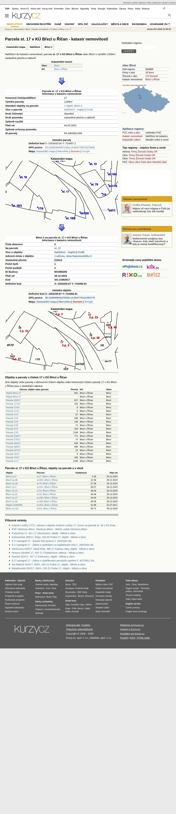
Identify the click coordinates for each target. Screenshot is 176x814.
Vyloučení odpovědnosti (79, 629)
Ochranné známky (162, 24)
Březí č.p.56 (11, 501)
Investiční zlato (77, 604)
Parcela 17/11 (12, 411)
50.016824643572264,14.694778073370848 (70, 147)
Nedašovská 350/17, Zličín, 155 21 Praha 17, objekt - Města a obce (49, 568)
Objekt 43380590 (14, 505)
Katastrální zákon (131, 139)
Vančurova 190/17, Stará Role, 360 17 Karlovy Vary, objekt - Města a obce (53, 548)
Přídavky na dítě (12, 592)
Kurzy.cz (8, 29)
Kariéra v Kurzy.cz (130, 629)
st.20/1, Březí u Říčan (47, 505)
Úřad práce (40, 597)
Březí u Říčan (61, 69)
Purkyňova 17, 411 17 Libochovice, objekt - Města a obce (44, 533)
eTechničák (138, 591)
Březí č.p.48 (11, 480)
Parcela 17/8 (12, 432)
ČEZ (74, 584)
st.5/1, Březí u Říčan (46, 508)
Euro (48, 588)
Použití (124, 637)
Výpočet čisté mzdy (13, 584)
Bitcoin (75, 9)
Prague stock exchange (136, 611)
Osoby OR (151, 151)
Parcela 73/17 (12, 457)
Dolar (53, 588)
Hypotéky (84, 9)
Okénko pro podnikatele (137, 229)
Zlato (67, 9)
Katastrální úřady (103, 592)
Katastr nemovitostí (132, 136)
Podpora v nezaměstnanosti (47, 609)
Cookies (85, 625)
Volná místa (47, 593)
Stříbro (88, 604)
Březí (56, 65)
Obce (131, 162)
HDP (79, 592)
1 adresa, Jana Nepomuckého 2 (73, 256)
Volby (128, 599)
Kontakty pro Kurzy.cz (132, 633)
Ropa (67, 608)
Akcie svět (36, 9)
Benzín (81, 608)
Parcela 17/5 (12, 421)
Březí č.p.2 (11, 476)
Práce (130, 9)
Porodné (52, 605)
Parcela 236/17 (13, 436)
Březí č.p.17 (11, 497)
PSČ (111, 584)
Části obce (146, 162)
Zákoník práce (102, 604)
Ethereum (89, 596)
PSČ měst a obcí (131, 132)
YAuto (149, 3)
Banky (38, 580)
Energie (101, 9)
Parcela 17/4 (12, 418)
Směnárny (39, 588)
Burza (68, 584)
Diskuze (146, 9)
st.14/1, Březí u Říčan (47, 487)
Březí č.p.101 (12, 508)
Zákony (122, 9)
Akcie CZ (24, 9)
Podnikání (100, 580)
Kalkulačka (112, 9)
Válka (137, 9)
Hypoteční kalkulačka (14, 607)
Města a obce (120, 24)
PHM (74, 608)
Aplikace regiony (133, 128)
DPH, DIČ (83, 24)
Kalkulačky (100, 24)
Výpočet (21, 580)
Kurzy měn (47, 9)
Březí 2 (48, 47)
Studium (172, 3)
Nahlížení (35, 47)
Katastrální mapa (15, 47)
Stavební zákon (102, 607)
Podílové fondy (81, 588)
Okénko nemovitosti (135, 199)
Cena (134, 584)
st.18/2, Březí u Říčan (47, 480)
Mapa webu (137, 599)
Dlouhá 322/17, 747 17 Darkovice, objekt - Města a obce (43, 556)
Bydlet (165, 3)
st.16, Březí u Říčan (46, 494)
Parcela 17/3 (12, 414)
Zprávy (15, 9)
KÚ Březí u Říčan (57, 29)
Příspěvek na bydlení (14, 596)
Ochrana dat (73, 625)
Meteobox (157, 3)
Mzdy (84, 592)
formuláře (105, 611)
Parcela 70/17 (12, 454)
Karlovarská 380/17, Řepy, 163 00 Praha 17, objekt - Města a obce (49, 537)
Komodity (58, 9)
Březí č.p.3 (11, 487)
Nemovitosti (19, 29)
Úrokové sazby (41, 584)
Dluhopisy (69, 588)
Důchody (39, 613)
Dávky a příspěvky (44, 601)
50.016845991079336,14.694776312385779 (70, 297)
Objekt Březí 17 (13, 393)
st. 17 (57, 248)
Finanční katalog (133, 595)
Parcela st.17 (12, 461)
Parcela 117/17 (13, 403)
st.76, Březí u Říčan (46, 483)
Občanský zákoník (104, 600)
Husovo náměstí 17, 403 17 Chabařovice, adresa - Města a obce (48, 552)
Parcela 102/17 (13, 400)
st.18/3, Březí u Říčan (47, 497)
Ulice (137, 162)
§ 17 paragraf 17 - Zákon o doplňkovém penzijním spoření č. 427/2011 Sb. (53, 560)
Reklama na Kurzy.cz (132, 625)
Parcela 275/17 (13, 439)
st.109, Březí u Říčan (47, 501)
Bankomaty (48, 580)
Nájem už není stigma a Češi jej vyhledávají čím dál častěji (151, 210)
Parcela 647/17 (13, 450)
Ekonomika (139, 24)
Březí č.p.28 (11, 483)
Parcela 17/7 (12, 428)
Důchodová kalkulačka (15, 588)
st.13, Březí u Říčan (46, 490)
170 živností (151, 76)
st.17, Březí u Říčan (46, 476)
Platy (54, 597)
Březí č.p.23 (11, 490)
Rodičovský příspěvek (15, 600)
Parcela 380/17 (13, 446)
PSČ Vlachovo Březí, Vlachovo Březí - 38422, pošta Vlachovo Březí (49, 529)
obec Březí (129, 65)
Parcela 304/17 (13, 443)
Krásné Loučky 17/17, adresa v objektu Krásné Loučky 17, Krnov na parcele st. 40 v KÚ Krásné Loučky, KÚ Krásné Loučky (65, 525)
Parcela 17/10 (12, 407)
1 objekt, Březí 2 (73, 105)
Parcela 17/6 (12, 425)
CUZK (89, 109)
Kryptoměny (70, 596)
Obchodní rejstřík (130, 3)
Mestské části (159, 162)
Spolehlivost (143, 584)
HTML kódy (143, 637)
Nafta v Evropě (72, 611)
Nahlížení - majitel (74, 109)
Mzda (48, 597)
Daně (58, 24)
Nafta (87, 608)
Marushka (63, 151)
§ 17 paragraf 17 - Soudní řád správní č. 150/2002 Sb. (42, 540)
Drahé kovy (70, 601)
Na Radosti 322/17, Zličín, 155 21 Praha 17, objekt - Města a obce (48, 564)
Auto (128, 584)
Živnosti (142, 151)
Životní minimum (12, 604)
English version (133, 604)
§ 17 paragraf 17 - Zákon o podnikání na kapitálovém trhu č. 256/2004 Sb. (53, 544)
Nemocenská (41, 605)
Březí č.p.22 (11, 494)
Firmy (134, 151)
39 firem (149, 72)
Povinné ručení (11, 611)
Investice (69, 580)
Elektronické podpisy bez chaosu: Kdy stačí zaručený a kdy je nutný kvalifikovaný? (150, 241)
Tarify (93, 9)
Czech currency (133, 607)
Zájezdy (142, 3)
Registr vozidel (132, 588)
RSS (132, 637)
